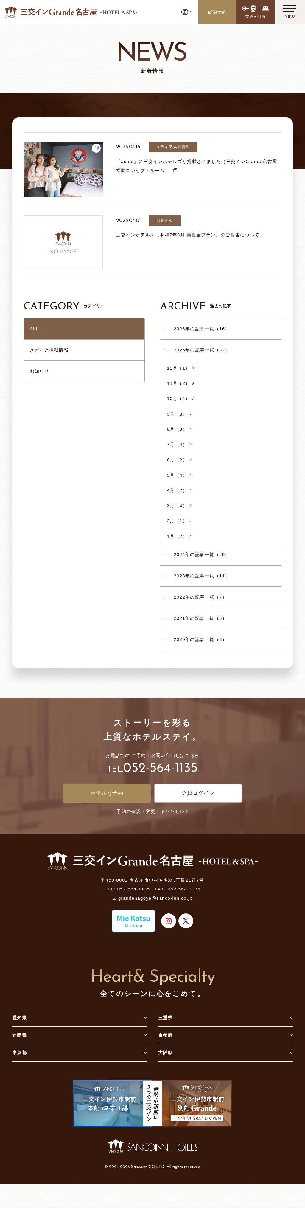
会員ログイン (198, 793)
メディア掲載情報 (49, 349)
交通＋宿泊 (255, 16)
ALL (34, 328)
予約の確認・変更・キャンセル (152, 811)
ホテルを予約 (107, 793)
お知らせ (39, 371)
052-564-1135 (160, 768)
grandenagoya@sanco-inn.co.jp (155, 898)
